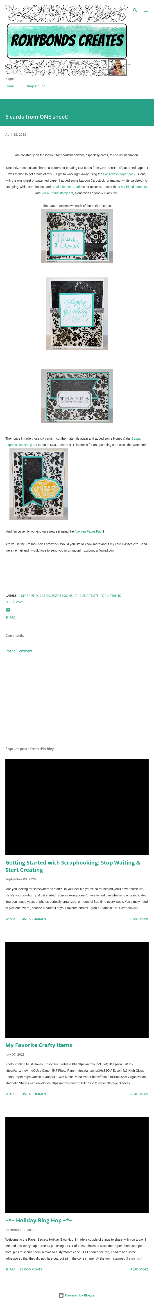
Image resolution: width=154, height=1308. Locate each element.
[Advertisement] (77, 700)
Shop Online (35, 86)
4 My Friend (28, 595)
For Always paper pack (119, 174)
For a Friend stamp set (57, 193)
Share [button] (10, 617)
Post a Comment (18, 651)
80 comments (31, 1269)
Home (10, 86)
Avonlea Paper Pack (89, 531)
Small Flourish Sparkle (67, 187)
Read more (139, 919)
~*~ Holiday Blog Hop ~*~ (38, 1220)
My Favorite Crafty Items (38, 1045)
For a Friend (110, 595)
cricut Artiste (87, 595)
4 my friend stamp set (133, 187)
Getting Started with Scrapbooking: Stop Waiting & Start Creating (72, 866)
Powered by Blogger (77, 1295)
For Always (15, 602)
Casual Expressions (56, 595)
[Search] (135, 8)
